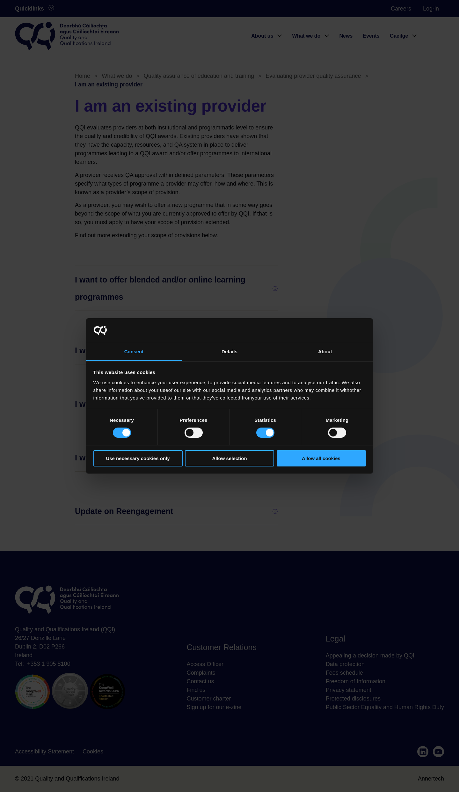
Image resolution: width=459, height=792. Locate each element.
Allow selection (229, 458)
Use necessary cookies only (138, 458)
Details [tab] (229, 351)
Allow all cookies (321, 458)
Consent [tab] (134, 351)
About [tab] (325, 351)
